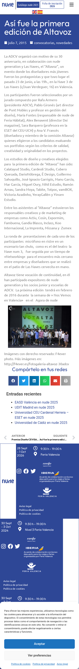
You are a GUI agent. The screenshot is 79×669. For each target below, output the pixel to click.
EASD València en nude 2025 (36, 402)
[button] (71, 5)
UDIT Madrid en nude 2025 (35, 407)
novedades (64, 42)
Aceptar (39, 644)
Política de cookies (21, 664)
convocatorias (44, 42)
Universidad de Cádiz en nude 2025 (41, 423)
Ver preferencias (39, 655)
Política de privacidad (44, 664)
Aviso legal (62, 664)
